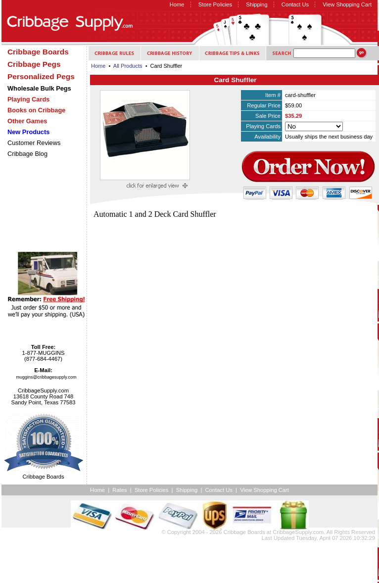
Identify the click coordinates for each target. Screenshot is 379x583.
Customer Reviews (33, 142)
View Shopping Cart (347, 4)
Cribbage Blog (27, 153)
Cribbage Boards (244, 532)
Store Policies (215, 4)
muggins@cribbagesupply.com (46, 377)
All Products (127, 66)
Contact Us (295, 4)
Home (177, 4)
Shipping (257, 4)
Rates (119, 490)
